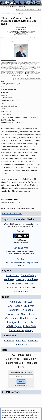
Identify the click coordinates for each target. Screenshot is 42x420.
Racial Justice (16, 330)
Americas (9, 340)
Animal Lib (15, 301)
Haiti (18, 340)
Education (14, 310)
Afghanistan (21, 344)
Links (21, 367)
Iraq (24, 340)
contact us (30, 254)
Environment (12, 314)
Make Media (24, 354)
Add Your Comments (12, 213)
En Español (27, 310)
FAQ (13, 354)
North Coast (12, 275)
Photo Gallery (29, 358)
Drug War (28, 306)
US (33, 287)
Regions (6, 270)
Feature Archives (14, 362)
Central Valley (28, 275)
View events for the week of (28, 10)
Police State (29, 326)
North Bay (9, 279)
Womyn (29, 330)
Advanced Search (21, 385)
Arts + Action (15, 306)
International (21, 291)
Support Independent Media (18, 219)
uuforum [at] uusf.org (9, 106)
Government (12, 318)
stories (14, 263)
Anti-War (27, 301)
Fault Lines (31, 362)
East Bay (21, 279)
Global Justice (28, 314)
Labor (32, 322)
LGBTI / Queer (14, 326)
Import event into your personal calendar (27, 79)
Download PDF (17, 76)
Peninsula (30, 283)
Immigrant (13, 322)
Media (23, 322)
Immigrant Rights (18, 14)
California (25, 287)
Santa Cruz (13, 287)
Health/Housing (28, 318)
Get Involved (12, 358)
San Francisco (6, 14)
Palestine (33, 340)
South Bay (32, 279)
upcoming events (29, 263)
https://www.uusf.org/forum (10, 202)
